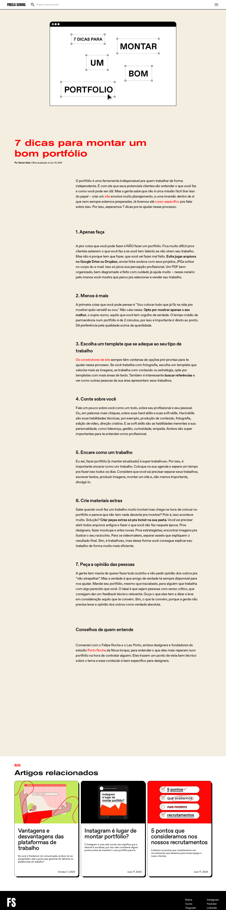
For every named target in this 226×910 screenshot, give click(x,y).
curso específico (167, 202)
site (107, 196)
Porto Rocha (96, 650)
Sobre (188, 899)
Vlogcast (190, 908)
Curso (188, 904)
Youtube (212, 904)
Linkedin (212, 908)
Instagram (213, 899)
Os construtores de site (93, 360)
